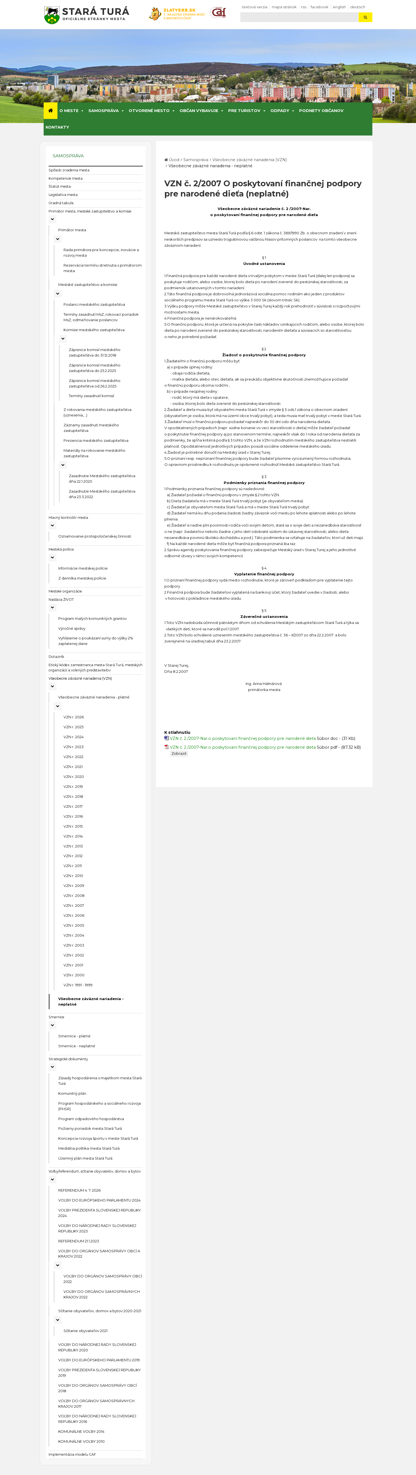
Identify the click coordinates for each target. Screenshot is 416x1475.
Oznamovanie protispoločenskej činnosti (94, 536)
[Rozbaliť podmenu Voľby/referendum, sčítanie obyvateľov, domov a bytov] (52, 1179)
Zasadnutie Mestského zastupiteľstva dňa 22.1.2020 (102, 478)
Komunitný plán (72, 1093)
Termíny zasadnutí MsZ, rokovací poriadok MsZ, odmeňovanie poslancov (101, 317)
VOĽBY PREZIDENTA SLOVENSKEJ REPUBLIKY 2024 (99, 1213)
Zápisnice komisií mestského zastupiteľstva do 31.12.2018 (94, 352)
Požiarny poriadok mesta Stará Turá (90, 1128)
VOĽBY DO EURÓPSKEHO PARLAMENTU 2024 (99, 1200)
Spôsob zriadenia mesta (69, 170)
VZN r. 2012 (73, 856)
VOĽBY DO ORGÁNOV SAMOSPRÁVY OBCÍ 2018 (97, 1388)
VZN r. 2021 (73, 766)
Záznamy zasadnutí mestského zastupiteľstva (91, 428)
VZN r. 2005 (74, 925)
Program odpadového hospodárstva (91, 1119)
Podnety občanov (321, 110)
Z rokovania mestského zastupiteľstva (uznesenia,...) (97, 412)
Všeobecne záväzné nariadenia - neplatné (91, 1001)
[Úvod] (50, 110)
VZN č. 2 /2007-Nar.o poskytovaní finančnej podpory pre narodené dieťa (243, 738)
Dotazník (56, 657)
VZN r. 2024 (74, 737)
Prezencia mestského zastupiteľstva (96, 440)
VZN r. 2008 (74, 895)
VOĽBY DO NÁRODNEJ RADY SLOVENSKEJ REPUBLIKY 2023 (97, 1228)
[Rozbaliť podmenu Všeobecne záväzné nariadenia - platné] (58, 706)
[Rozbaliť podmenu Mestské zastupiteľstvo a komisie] (58, 293)
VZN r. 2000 (74, 975)
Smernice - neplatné (76, 1046)
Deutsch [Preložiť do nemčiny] (357, 7)
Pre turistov (244, 110)
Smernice (56, 1017)
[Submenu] (81, 110)
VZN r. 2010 (73, 875)
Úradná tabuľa (61, 203)
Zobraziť (179, 753)
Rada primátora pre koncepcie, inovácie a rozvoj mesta (101, 252)
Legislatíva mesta (63, 195)
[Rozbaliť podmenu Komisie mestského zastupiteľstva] (63, 339)
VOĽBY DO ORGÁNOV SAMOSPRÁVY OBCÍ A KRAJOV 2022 (99, 1254)
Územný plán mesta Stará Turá (85, 1158)
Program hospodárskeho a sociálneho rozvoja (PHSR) (99, 1106)
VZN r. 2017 (73, 806)
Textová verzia (254, 7)
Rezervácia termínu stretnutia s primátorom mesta (103, 268)
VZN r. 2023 (74, 747)
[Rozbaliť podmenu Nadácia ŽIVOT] (52, 608)
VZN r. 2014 (73, 836)
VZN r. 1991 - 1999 (78, 985)
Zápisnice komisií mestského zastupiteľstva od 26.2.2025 (94, 383)
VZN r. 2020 (74, 776)
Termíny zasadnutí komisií (91, 396)
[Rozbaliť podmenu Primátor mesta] (58, 239)
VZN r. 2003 (74, 945)
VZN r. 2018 (73, 796)
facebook (319, 7)
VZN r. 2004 (74, 935)
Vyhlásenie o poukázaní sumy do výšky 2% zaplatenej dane (95, 641)
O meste (68, 110)
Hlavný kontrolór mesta (68, 517)
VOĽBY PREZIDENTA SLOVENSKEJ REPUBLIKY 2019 (99, 1373)
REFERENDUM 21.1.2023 (78, 1241)
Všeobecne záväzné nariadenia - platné (94, 697)
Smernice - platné (74, 1036)
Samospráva (103, 110)
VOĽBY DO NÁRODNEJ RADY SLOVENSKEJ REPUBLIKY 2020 (97, 1347)
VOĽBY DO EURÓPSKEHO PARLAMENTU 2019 (99, 1360)
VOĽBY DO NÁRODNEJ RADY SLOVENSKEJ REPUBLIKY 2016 (97, 1419)
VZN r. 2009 (74, 885)
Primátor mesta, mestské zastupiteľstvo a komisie (90, 211)
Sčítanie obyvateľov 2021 (85, 1330)
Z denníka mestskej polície (82, 578)
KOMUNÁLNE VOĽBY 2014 (81, 1431)
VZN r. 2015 (73, 826)
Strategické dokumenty (68, 1059)
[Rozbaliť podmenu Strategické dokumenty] (52, 1067)
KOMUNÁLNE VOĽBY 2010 (81, 1441)
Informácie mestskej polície (83, 568)
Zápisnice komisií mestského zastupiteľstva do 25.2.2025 (94, 368)
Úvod (174, 159)
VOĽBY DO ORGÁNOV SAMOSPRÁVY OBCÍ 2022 (103, 1279)
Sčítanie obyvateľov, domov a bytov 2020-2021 (99, 1311)
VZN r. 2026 (74, 717)
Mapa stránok (284, 7)
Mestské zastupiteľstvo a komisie (87, 284)
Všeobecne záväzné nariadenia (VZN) (80, 678)
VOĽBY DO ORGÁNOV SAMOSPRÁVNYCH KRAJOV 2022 (102, 1294)
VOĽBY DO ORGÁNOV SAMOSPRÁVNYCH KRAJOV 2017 (96, 1403)
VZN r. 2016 (73, 816)
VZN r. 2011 (73, 865)
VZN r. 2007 (74, 905)
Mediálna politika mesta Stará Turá (89, 1148)
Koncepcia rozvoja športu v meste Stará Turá (98, 1138)
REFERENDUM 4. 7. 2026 (79, 1190)
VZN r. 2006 (74, 915)
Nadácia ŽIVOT (61, 599)
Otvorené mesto (149, 110)
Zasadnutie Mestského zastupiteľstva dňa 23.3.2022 (102, 494)
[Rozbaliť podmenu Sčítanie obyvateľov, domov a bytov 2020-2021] (58, 1320)
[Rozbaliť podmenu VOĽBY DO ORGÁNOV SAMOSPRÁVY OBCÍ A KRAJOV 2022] (58, 1265)
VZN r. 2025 (73, 727)
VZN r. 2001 (73, 965)
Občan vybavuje (199, 110)
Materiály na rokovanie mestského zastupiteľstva (94, 453)
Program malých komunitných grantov (92, 618)
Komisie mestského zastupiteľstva (94, 330)
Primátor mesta (72, 230)
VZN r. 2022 (73, 756)
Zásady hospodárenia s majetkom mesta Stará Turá (100, 1081)
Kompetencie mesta (66, 178)
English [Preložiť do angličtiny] (339, 7)
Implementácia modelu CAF (72, 1454)
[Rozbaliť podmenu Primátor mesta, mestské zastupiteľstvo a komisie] (52, 219)
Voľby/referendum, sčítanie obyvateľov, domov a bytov (95, 1171)
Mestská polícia (61, 549)
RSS (303, 7)
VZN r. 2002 (74, 955)
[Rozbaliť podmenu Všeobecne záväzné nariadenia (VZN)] (52, 686)
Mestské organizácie (65, 591)
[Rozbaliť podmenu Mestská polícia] (52, 557)
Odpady (279, 110)
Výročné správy (71, 628)
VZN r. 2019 (73, 786)
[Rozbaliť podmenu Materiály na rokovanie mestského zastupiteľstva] (63, 465)
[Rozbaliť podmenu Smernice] (52, 1025)
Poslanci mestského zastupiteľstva (94, 304)
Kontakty (57, 127)
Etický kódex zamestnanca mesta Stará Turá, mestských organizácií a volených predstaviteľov (96, 667)
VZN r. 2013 (73, 846)
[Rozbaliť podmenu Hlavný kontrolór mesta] (52, 525)
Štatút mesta (60, 186)
